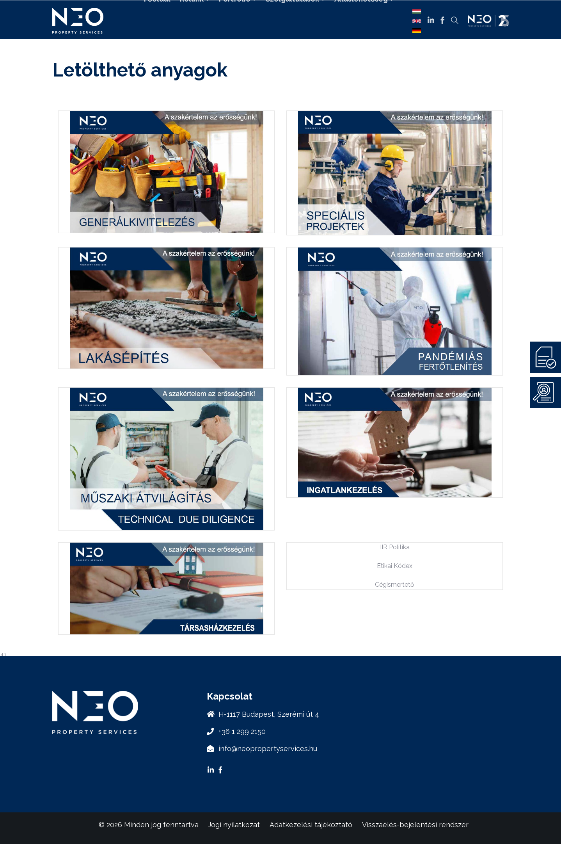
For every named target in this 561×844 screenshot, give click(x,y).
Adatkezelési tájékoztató (311, 825)
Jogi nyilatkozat (234, 825)
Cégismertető (394, 584)
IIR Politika (395, 547)
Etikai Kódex (394, 566)
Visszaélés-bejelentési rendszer (415, 825)
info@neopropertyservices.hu (267, 748)
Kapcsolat (273, 42)
